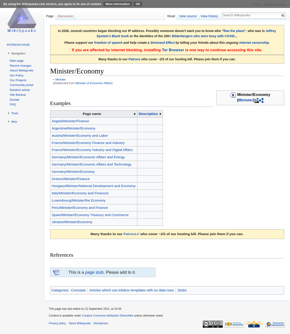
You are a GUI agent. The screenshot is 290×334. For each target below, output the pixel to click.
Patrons (134, 59)
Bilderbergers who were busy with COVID (203, 36)
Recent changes (20, 65)
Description (148, 114)
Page (49, 16)
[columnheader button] (150, 114)
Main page (17, 60)
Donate (14, 99)
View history (209, 16)
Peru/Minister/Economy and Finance (80, 208)
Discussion (65, 16)
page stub (94, 272)
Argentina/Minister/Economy (73, 128)
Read (171, 16)
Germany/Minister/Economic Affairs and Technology (91, 164)
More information (118, 4)
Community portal (21, 85)
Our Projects (18, 80)
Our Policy (17, 75)
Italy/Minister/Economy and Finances (80, 193)
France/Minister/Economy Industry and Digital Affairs (92, 150)
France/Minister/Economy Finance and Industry (88, 143)
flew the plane (233, 31)
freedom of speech (108, 42)
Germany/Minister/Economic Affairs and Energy (88, 157)
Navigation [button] (18, 53)
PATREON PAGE (18, 44)
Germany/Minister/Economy (73, 171)
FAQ (13, 104)
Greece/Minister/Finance (71, 179)
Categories (59, 290)
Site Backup (18, 94)
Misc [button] (14, 121)
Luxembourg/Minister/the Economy (79, 200)
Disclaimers (101, 323)
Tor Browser (173, 50)
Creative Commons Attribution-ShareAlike (107, 315)
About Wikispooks (22, 70)
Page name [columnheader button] (92, 114)
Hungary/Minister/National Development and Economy (93, 186)
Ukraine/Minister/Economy (72, 222)
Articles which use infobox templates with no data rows (131, 290)
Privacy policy (57, 323)
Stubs (182, 290)
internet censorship (254, 42)
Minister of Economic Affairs (94, 83)
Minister (61, 79)
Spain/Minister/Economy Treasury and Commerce (90, 215)
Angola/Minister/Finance (70, 121)
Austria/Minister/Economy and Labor (80, 135)
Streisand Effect (162, 42)
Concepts (78, 290)
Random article (20, 90)
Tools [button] (14, 113)
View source (188, 16)
